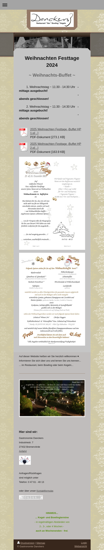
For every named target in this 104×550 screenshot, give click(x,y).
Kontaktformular (45, 490)
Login (84, 542)
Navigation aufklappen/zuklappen (52, 5)
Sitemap (40, 543)
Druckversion (25, 543)
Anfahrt (23, 451)
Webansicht (80, 546)
